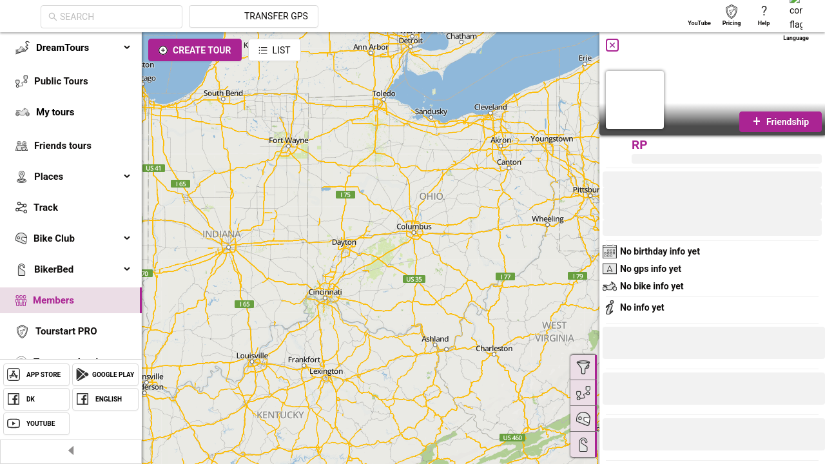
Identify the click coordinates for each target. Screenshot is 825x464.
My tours (55, 112)
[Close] (612, 45)
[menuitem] (71, 48)
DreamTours (83, 47)
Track (46, 207)
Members (53, 300)
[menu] (71, 220)
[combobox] (233, 16)
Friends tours (63, 145)
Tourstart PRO (66, 331)
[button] (645, 436)
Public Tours (61, 81)
